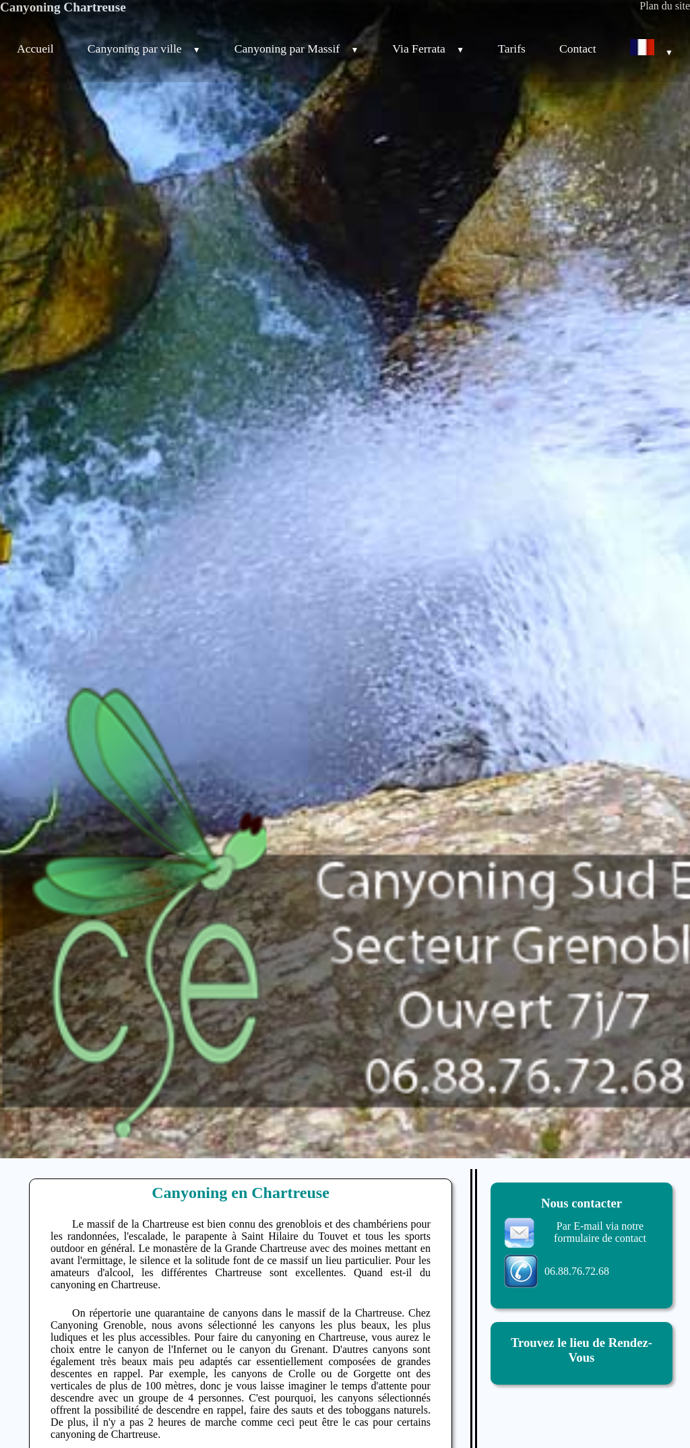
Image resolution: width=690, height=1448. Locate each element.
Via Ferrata (423, 48)
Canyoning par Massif (291, 48)
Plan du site (664, 5)
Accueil (35, 48)
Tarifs (512, 48)
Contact (577, 48)
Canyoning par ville (139, 48)
